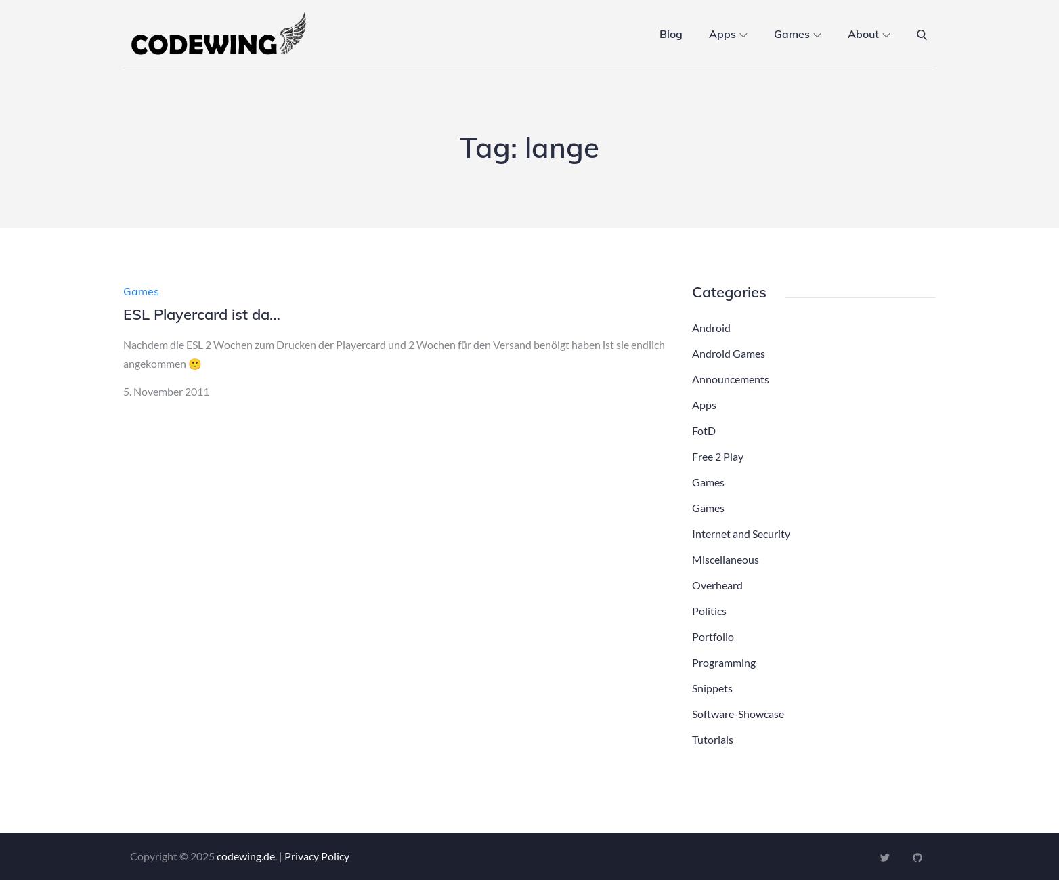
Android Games (728, 353)
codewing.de (246, 856)
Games (797, 34)
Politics (709, 610)
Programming (724, 662)
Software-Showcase (738, 713)
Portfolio (713, 636)
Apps (728, 34)
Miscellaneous (725, 559)
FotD (704, 430)
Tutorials (712, 739)
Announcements (730, 379)
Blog (671, 34)
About (869, 34)
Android (711, 327)
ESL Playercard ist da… (201, 314)
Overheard (717, 585)
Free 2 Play (717, 456)
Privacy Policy (316, 856)
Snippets (712, 688)
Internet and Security (741, 533)
